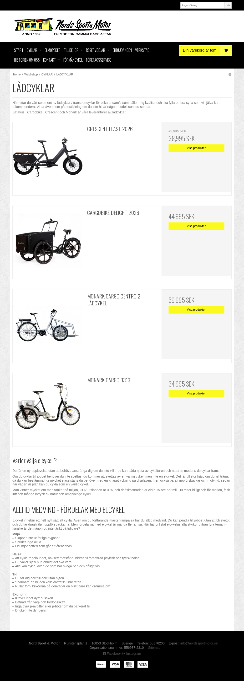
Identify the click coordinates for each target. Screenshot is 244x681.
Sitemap (154, 647)
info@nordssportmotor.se (199, 643)
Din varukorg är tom (207, 50)
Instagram (131, 653)
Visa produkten (196, 148)
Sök (228, 5)
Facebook (112, 653)
